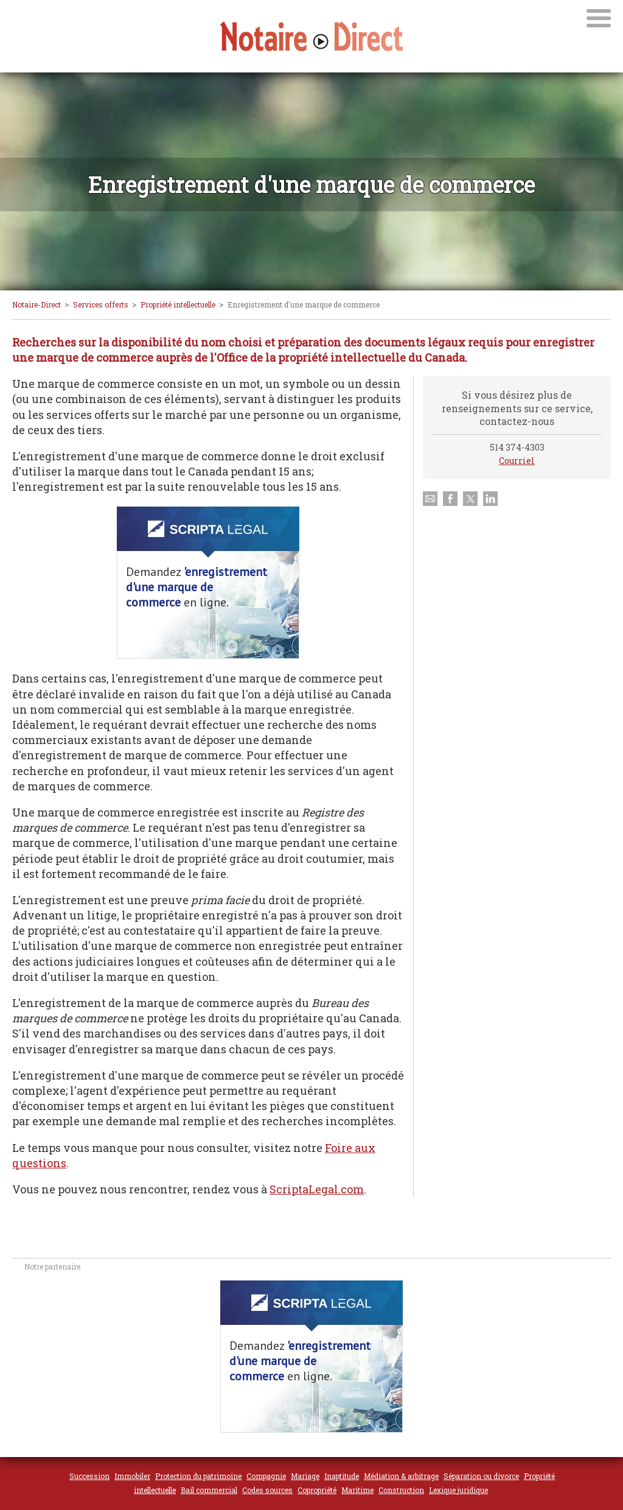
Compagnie (266, 1476)
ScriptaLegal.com (317, 1189)
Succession (89, 1476)
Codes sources (267, 1490)
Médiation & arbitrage (401, 1476)
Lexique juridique (458, 1490)
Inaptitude (341, 1476)
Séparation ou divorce (481, 1476)
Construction (401, 1490)
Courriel (517, 460)
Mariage (305, 1476)
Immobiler (132, 1476)
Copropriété (317, 1490)
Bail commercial (209, 1490)
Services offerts (100, 304)
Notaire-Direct (36, 304)
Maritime (357, 1490)
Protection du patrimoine (198, 1476)
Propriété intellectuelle (178, 304)
